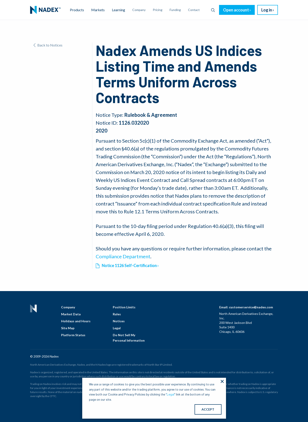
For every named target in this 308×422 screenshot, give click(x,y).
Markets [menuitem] (98, 10)
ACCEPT (208, 409)
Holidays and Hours (76, 321)
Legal (117, 328)
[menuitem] (45, 10)
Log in (266, 9)
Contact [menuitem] (194, 10)
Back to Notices (47, 45)
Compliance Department (123, 256)
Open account (236, 9)
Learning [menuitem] (118, 10)
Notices (119, 321)
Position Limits (124, 307)
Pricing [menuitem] (157, 10)
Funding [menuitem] (175, 10)
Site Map (67, 328)
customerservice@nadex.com (251, 307)
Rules (117, 314)
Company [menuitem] (139, 10)
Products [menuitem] (77, 10)
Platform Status (73, 335)
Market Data (71, 314)
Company (68, 307)
